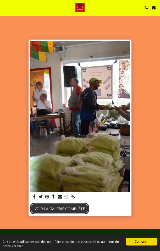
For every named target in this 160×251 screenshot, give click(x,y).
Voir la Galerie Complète (60, 208)
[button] (5, 7)
